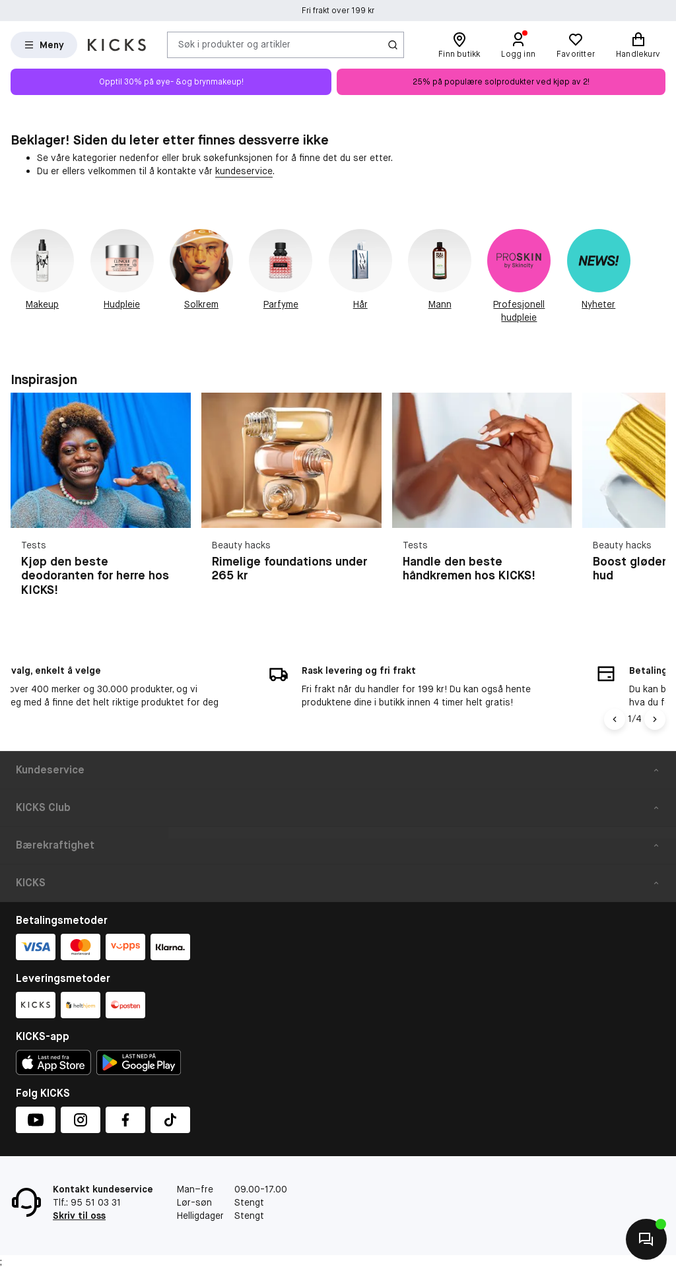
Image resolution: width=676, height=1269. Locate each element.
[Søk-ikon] (392, 44)
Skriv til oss (79, 1215)
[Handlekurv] (638, 44)
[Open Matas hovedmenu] (44, 45)
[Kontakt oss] (646, 1239)
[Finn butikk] (459, 44)
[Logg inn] (518, 44)
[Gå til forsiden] (117, 45)
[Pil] (654, 719)
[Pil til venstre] (614, 719)
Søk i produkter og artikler (234, 44)
